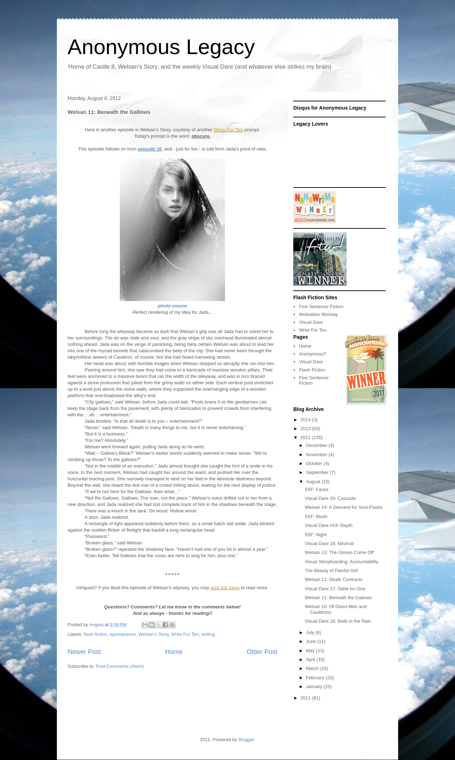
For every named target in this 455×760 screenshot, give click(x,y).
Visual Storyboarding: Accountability (341, 561)
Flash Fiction (312, 370)
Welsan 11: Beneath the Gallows (338, 597)
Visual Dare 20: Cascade (330, 498)
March (313, 668)
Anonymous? (312, 354)
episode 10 (150, 149)
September (318, 472)
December (317, 445)
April (311, 659)
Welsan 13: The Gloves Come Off (339, 552)
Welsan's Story (154, 634)
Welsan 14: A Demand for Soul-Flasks (343, 507)
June (311, 641)
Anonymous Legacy (161, 47)
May (311, 650)
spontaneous (122, 634)
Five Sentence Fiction (321, 306)
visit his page (225, 587)
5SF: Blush (316, 516)
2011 (306, 698)
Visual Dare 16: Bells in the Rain (338, 621)
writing (208, 634)
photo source (172, 305)
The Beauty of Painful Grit (331, 570)
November (317, 454)
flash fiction (95, 634)
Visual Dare (311, 322)
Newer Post (84, 651)
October (315, 463)
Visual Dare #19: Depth (328, 525)
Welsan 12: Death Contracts (333, 579)
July (311, 632)
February (316, 677)
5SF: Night (315, 534)
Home (174, 651)
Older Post (262, 651)
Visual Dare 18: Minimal (329, 543)
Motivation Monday (318, 314)
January (315, 686)
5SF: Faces (316, 489)
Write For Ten (228, 129)
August (314, 481)
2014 (306, 419)
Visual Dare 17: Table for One (335, 588)
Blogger (246, 739)
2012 (306, 437)
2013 (306, 428)
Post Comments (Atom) (120, 666)
